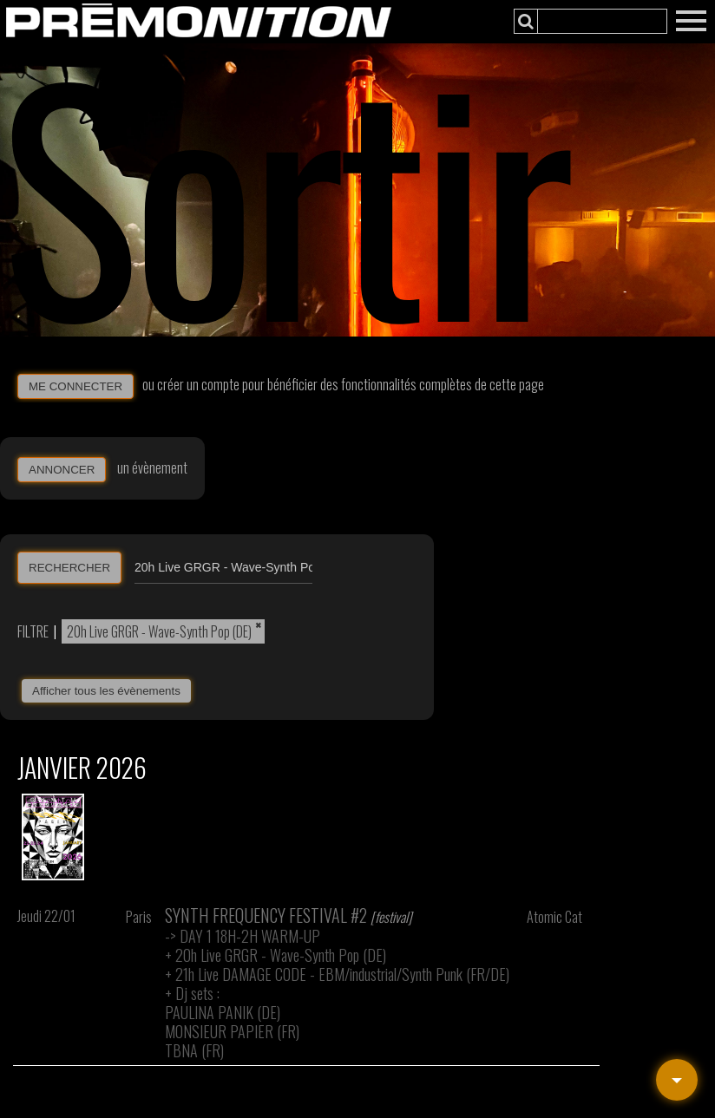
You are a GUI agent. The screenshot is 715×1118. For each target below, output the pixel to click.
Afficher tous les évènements (106, 690)
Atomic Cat (554, 916)
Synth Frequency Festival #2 (266, 915)
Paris (139, 916)
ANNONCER (62, 469)
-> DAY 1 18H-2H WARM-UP (242, 936)
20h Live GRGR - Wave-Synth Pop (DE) (159, 631)
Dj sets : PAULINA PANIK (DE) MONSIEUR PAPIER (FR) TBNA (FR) (232, 1022)
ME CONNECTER (75, 386)
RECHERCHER (69, 567)
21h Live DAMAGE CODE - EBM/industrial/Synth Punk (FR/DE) (342, 974)
